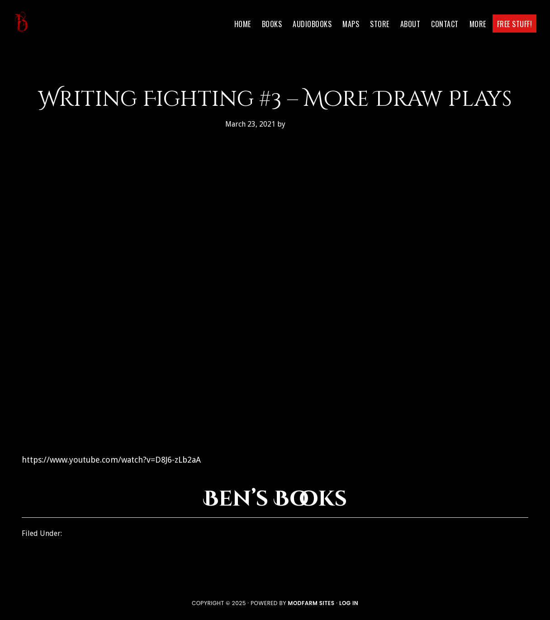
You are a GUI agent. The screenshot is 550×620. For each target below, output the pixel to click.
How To (77, 533)
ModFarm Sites (311, 603)
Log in (348, 603)
